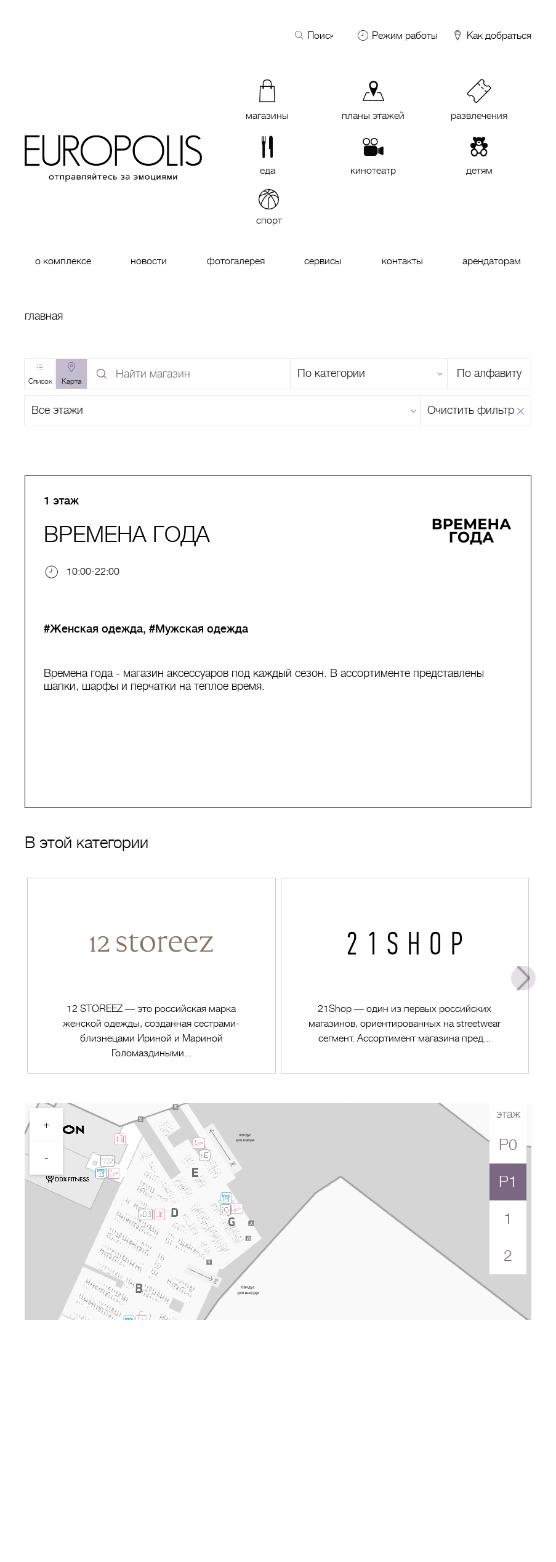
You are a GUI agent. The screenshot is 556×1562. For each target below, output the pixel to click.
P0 (508, 1145)
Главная (44, 316)
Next (523, 978)
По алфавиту (489, 373)
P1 (508, 1182)
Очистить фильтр (470, 410)
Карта (71, 381)
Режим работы (405, 35)
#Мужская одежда (198, 629)
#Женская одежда (93, 629)
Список (40, 381)
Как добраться (491, 36)
